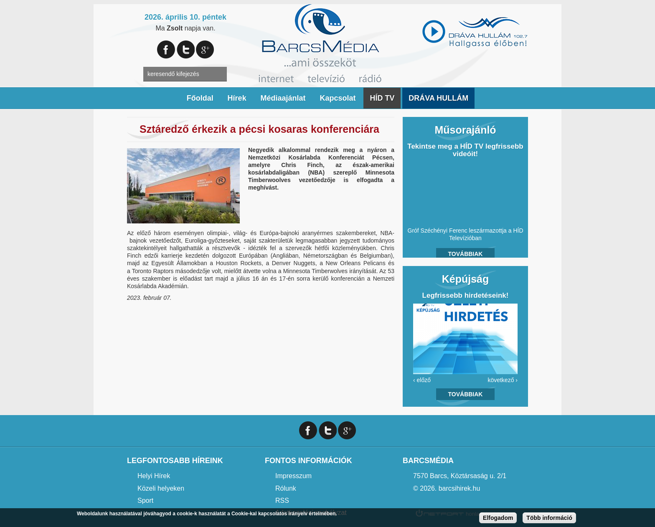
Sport (145, 500)
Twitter (186, 49)
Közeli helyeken (160, 488)
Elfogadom (498, 517)
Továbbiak (465, 254)
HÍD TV (382, 98)
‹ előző (422, 380)
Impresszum (293, 475)
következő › (502, 380)
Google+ (205, 49)
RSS (282, 500)
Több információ (549, 517)
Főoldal (200, 98)
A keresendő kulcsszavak (134, 74)
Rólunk (285, 488)
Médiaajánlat (283, 98)
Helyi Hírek (153, 475)
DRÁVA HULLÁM (438, 98)
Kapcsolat (337, 98)
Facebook (166, 49)
